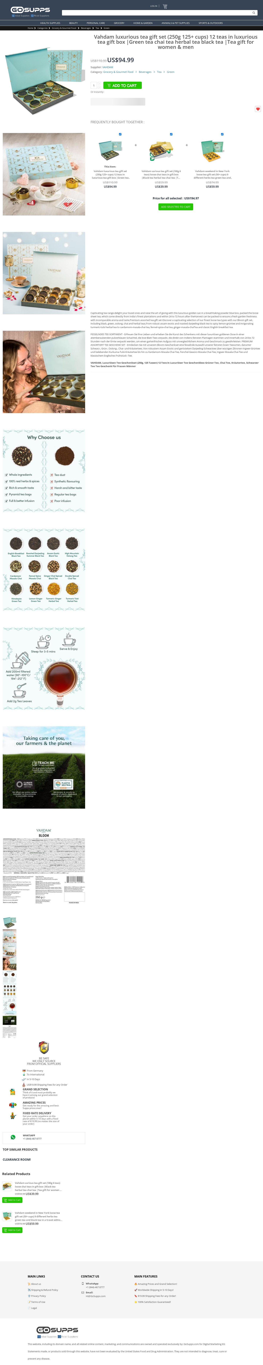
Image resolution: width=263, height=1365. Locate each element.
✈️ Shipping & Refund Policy (43, 1290)
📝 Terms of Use (36, 1302)
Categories (43, 28)
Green (107, 28)
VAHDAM (107, 67)
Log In (153, 6)
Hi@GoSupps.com (96, 1296)
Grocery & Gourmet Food (64, 28)
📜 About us (34, 1284)
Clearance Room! (17, 1160)
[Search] (159, 12)
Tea (97, 28)
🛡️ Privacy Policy (37, 1296)
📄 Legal (32, 1308)
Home (30, 28)
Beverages (86, 28)
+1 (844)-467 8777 (32, 1138)
